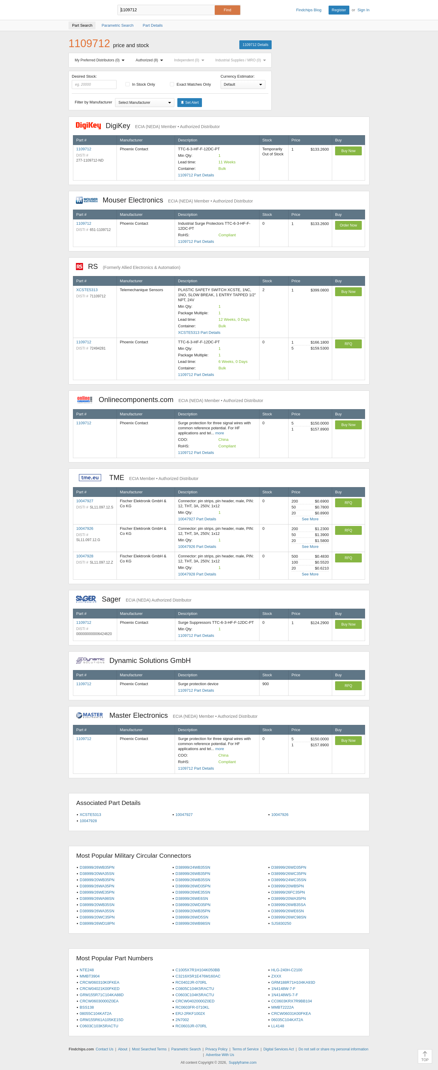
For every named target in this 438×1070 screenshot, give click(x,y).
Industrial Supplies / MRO (241, 60)
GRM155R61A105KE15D (101, 1020)
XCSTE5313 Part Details (199, 332)
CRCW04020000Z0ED (195, 1001)
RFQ (348, 344)
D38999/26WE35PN (97, 892)
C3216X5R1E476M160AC (198, 976)
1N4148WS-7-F (284, 995)
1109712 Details (255, 45)
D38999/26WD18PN (97, 923)
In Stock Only (140, 84)
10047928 (84, 556)
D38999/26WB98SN (193, 923)
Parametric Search (185, 1049)
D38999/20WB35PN (97, 880)
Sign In (363, 10)
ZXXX (276, 976)
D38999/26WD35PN (288, 867)
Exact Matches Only (190, 84)
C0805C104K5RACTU (195, 988)
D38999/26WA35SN (97, 911)
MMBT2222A (282, 1007)
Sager (134, 599)
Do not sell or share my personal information (333, 1049)
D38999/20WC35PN (97, 917)
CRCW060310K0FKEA (100, 982)
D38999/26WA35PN (97, 886)
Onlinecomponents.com (169, 400)
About (122, 1049)
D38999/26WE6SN (192, 898)
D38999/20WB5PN (287, 886)
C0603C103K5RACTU (99, 1026)
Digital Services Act (278, 1049)
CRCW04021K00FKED (100, 988)
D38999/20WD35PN (193, 904)
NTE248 (87, 970)
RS (128, 266)
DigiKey (148, 126)
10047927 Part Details (197, 519)
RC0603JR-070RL (191, 1026)
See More (310, 519)
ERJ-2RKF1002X (190, 1013)
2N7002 (182, 1020)
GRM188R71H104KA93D (293, 982)
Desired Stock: (94, 81)
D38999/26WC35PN (288, 873)
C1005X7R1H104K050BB (198, 970)
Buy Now (348, 151)
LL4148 (277, 1026)
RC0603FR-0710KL (192, 1007)
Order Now (348, 225)
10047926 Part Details (197, 546)
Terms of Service (245, 1049)
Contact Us (104, 1049)
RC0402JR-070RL (191, 982)
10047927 (84, 501)
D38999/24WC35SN (288, 880)
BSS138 (87, 1007)
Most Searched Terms (149, 1049)
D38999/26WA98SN (97, 898)
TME (137, 477)
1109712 (83, 149)
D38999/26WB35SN (193, 880)
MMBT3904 (90, 976)
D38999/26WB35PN (97, 867)
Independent (190, 60)
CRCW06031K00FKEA (291, 1013)
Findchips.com (88, 10)
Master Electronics (167, 715)
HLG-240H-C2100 (286, 970)
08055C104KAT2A (96, 1013)
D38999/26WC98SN (288, 917)
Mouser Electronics (164, 200)
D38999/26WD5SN (192, 917)
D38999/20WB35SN (97, 904)
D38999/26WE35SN (193, 892)
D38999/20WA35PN (288, 898)
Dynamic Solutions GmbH (136, 660)
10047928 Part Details (197, 574)
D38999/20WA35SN (97, 873)
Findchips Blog (308, 10)
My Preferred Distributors (101, 60)
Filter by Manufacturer (93, 102)
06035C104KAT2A (287, 1020)
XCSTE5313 (87, 290)
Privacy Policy (217, 1049)
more (219, 433)
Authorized (150, 60)
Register (339, 10)
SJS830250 (281, 923)
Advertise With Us (220, 1055)
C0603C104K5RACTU (195, 995)
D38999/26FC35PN (288, 892)
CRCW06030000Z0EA (99, 1001)
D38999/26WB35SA (288, 904)
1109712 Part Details (196, 175)
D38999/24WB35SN (193, 867)
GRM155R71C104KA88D (102, 995)
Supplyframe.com (243, 1063)
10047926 (84, 528)
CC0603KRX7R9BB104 (291, 1001)
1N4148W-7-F (283, 988)
